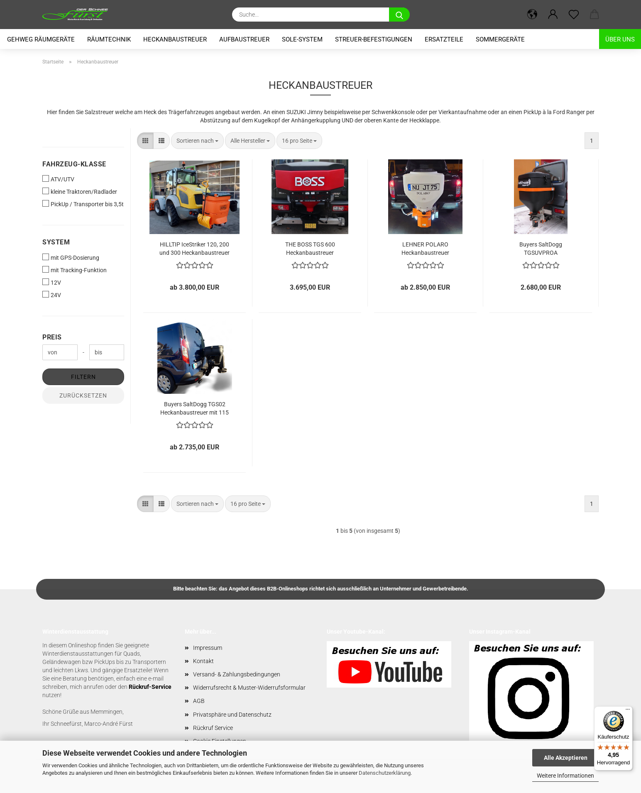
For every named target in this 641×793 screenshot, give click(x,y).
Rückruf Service (213, 728)
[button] (532, 14)
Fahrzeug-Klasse (74, 164)
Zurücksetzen (83, 395)
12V (51, 282)
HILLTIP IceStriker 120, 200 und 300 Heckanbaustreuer (194, 248)
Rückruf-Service (150, 686)
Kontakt (203, 661)
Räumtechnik (109, 39)
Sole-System (302, 39)
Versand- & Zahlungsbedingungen (236, 674)
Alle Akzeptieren (565, 757)
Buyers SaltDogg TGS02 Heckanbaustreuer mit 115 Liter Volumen (194, 408)
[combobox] (197, 140)
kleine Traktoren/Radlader (79, 191)
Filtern (83, 376)
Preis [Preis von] (52, 337)
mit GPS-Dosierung (70, 257)
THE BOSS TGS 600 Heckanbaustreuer (310, 248)
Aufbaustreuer (244, 39)
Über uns (620, 39)
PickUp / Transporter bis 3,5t (83, 203)
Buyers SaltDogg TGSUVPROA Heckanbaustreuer (541, 248)
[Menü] (628, 711)
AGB (199, 701)
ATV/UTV (58, 179)
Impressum (207, 647)
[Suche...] (399, 14)
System (56, 242)
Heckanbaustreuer (175, 39)
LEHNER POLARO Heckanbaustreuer (425, 248)
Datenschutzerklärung (385, 773)
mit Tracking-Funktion (74, 269)
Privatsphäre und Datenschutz (232, 714)
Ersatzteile (444, 39)
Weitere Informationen (565, 775)
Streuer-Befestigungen (373, 39)
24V (51, 294)
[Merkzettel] (573, 14)
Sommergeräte (500, 39)
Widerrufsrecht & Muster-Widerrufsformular (249, 687)
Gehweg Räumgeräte (41, 39)
